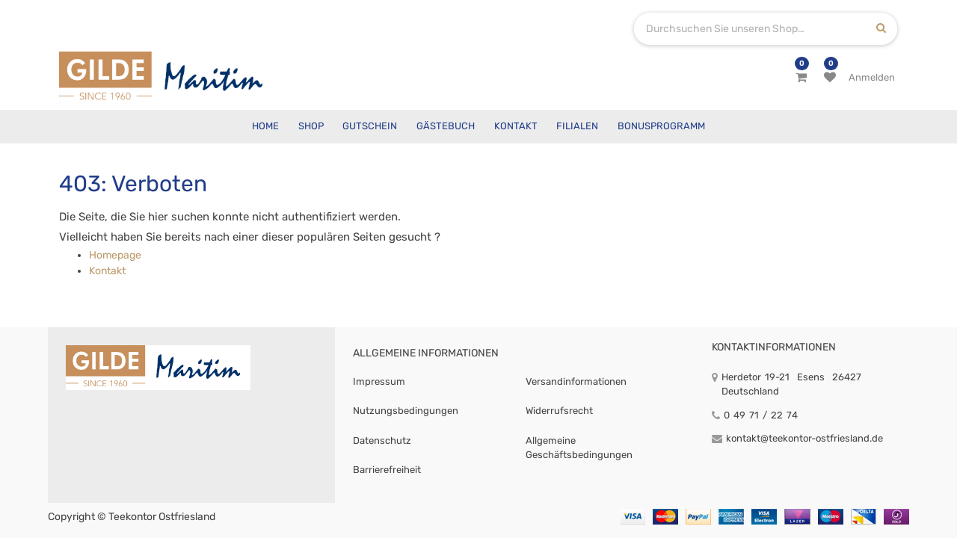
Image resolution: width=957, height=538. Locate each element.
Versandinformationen (576, 381)
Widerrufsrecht (559, 410)
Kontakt (107, 271)
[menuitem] (265, 126)
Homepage (115, 255)
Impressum (379, 381)
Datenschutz (382, 440)
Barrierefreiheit (387, 469)
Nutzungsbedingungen (405, 410)
